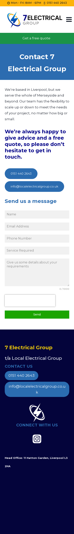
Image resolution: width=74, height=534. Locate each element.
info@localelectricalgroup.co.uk (37, 389)
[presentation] (30, 301)
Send (37, 314)
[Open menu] (69, 19)
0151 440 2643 (21, 375)
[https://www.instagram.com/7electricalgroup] (37, 439)
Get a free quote (36, 38)
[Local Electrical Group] (34, 19)
